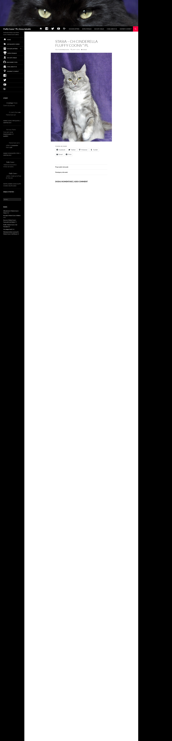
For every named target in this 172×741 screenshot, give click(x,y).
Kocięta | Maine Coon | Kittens (12, 215)
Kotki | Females (86, 29)
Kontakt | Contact (126, 29)
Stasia (85, 49)
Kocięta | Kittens (74, 29)
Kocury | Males (99, 29)
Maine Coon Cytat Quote (11, 120)
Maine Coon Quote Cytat (11, 153)
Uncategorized (7, 229)
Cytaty (5, 98)
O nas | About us (112, 29)
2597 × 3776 (76, 49)
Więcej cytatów (9, 192)
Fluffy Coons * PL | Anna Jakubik (17, 29)
